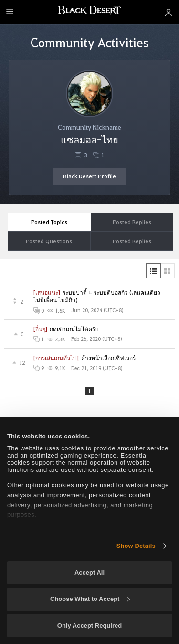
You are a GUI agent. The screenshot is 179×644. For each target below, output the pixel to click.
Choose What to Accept (89, 598)
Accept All (89, 572)
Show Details (136, 545)
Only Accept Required (89, 625)
